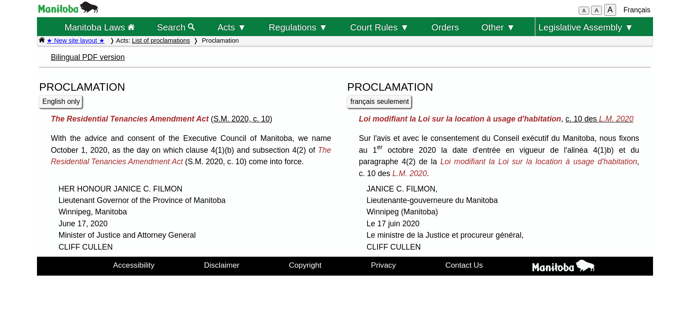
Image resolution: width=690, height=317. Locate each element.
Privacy (383, 265)
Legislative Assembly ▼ (586, 27)
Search (176, 27)
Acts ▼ (231, 27)
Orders (445, 27)
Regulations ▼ (298, 27)
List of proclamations (161, 40)
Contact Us (464, 265)
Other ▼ (498, 27)
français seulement (379, 101)
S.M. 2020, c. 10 (241, 118)
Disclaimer (222, 265)
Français (637, 10)
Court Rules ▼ (379, 27)
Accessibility (133, 265)
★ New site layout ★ (76, 40)
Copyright (305, 265)
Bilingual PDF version (88, 57)
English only (61, 101)
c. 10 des (599, 118)
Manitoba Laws (99, 27)
